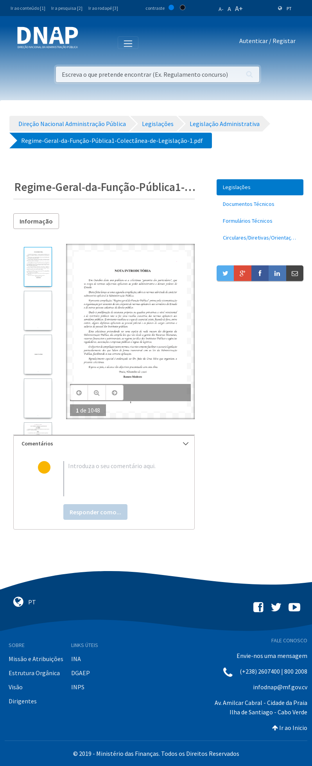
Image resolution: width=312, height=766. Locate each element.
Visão (16, 687)
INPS (77, 687)
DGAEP (80, 673)
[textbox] (116, 478)
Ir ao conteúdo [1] (28, 8)
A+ (239, 8)
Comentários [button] (105, 443)
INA (76, 659)
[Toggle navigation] (89, 42)
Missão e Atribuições (36, 659)
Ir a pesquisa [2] (66, 8)
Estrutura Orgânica (34, 673)
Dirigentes (23, 701)
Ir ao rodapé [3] (103, 8)
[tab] (104, 444)
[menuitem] (260, 187)
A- (221, 9)
